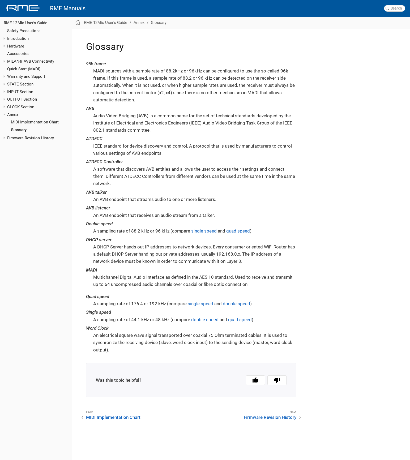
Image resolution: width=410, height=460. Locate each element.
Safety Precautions (24, 30)
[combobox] (394, 8)
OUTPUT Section (22, 99)
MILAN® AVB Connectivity (30, 61)
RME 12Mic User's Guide (25, 22)
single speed (204, 231)
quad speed (238, 231)
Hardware (15, 46)
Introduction (18, 38)
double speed (236, 303)
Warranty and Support (26, 76)
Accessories (18, 53)
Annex (12, 114)
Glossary (19, 129)
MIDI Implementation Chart (35, 122)
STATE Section (20, 84)
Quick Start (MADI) (23, 69)
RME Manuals (68, 8)
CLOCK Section (20, 107)
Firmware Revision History (30, 138)
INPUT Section (20, 91)
